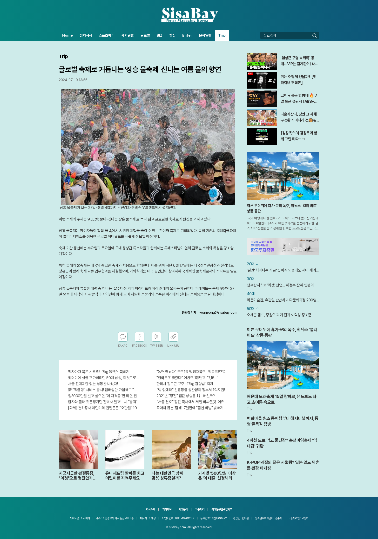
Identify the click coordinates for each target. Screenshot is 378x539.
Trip (222, 35)
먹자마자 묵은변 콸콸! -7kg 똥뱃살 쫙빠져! (99, 372)
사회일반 (127, 35)
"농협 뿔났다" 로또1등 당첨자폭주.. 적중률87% (190, 372)
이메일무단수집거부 (221, 509)
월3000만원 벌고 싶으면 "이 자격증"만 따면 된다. (104, 396)
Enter (187, 35)
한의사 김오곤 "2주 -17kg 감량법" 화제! (185, 384)
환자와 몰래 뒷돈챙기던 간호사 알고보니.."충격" (102, 402)
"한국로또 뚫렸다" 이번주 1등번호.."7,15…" (187, 378)
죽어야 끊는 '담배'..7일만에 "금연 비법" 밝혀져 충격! (192, 408)
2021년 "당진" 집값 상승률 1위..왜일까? (185, 396)
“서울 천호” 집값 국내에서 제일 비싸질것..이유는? (192, 402)
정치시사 (86, 35)
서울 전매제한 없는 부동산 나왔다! (93, 384)
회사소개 (150, 509)
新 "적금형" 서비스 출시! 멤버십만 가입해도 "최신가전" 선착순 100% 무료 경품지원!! (104, 390)
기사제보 (166, 509)
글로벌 (145, 35)
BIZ (159, 35)
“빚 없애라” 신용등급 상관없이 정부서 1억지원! (190, 390)
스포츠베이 (107, 35)
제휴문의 (183, 509)
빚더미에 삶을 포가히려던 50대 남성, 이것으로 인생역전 (104, 378)
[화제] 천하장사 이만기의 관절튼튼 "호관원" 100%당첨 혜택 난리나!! (104, 408)
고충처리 (199, 509)
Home (67, 35)
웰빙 (172, 35)
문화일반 (205, 35)
